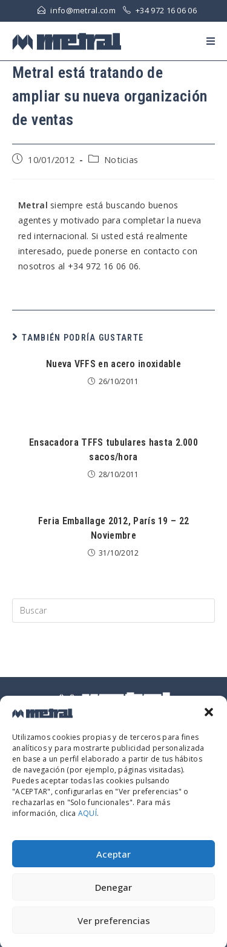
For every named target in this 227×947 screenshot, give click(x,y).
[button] (209, 720)
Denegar (113, 894)
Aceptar (113, 861)
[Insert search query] (113, 611)
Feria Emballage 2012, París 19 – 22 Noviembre (113, 528)
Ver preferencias (113, 928)
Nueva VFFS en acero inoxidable (113, 364)
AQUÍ (87, 821)
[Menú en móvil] (210, 41)
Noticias (121, 159)
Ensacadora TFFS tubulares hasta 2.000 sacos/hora (113, 450)
